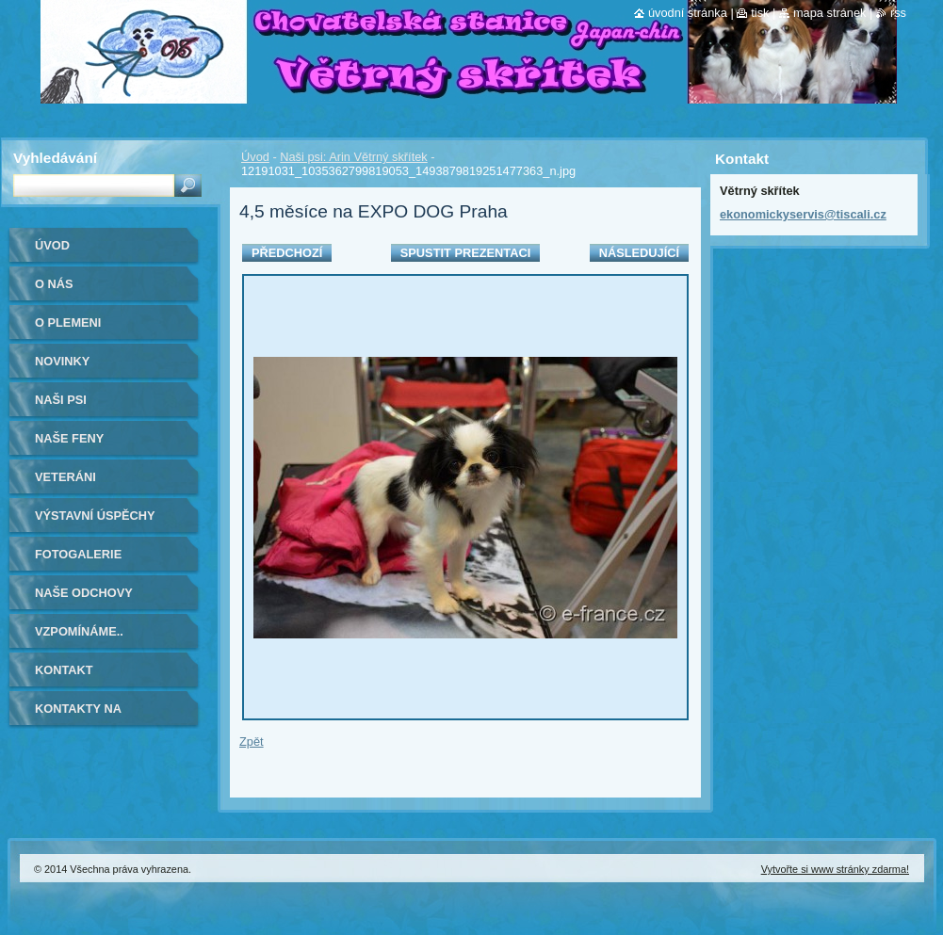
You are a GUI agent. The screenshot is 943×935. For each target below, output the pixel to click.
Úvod (255, 157)
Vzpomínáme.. (79, 631)
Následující (639, 253)
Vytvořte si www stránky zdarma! (835, 869)
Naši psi (61, 400)
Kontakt (64, 670)
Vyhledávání (55, 158)
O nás (54, 284)
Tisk (760, 13)
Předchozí (287, 253)
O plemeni (68, 322)
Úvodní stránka (687, 13)
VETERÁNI (65, 477)
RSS (898, 13)
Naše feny (69, 438)
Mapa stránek (830, 13)
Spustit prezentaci (465, 253)
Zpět (251, 741)
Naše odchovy (84, 593)
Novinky (62, 361)
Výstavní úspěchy (95, 515)
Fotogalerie (78, 554)
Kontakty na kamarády (78, 715)
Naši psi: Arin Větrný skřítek (353, 157)
